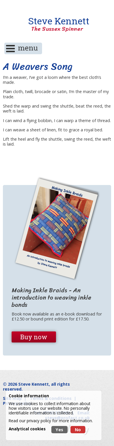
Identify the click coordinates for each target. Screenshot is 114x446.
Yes (59, 429)
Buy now (33, 337)
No (78, 429)
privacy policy (39, 420)
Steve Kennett (57, 24)
